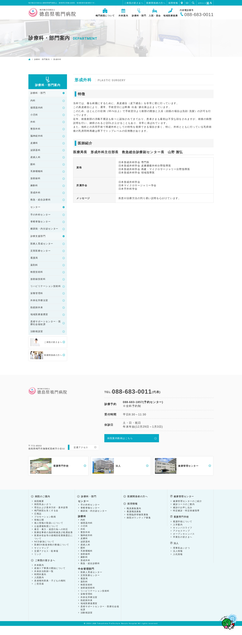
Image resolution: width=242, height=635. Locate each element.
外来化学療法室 (39, 309)
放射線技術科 (38, 284)
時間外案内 (40, 582)
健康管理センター (184, 506)
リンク (38, 563)
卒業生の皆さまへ (182, 545)
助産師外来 (37, 316)
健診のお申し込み (182, 516)
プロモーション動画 (45, 526)
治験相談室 (37, 341)
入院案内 (39, 585)
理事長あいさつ (181, 555)
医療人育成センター (42, 248)
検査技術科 (37, 277)
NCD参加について (44, 550)
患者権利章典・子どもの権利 (50, 588)
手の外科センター (41, 218)
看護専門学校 (181, 525)
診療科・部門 (139, 13)
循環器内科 (37, 108)
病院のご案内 (42, 506)
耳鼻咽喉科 (37, 173)
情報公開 (39, 529)
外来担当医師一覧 (44, 579)
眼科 (33, 166)
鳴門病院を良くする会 (46, 519)
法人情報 (178, 558)
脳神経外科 (37, 137)
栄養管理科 (37, 302)
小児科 (34, 115)
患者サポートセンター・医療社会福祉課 (45, 333)
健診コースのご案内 (184, 513)
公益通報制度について (46, 535)
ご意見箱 (39, 592)
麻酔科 (34, 188)
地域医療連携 (170, 13)
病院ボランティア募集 (139, 525)
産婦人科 (35, 159)
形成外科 (35, 195)
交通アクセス (81, 457)
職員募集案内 (134, 516)
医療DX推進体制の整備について (51, 554)
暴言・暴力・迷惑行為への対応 (51, 538)
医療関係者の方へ (156, 3)
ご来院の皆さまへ (134, 3)
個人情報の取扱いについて (48, 532)
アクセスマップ (181, 539)
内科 (33, 101)
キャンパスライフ (182, 535)
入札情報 (178, 561)
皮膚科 (34, 144)
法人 (175, 550)
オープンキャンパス (184, 542)
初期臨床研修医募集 (137, 522)
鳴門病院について (105, 13)
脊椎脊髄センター (41, 225)
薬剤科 (34, 270)
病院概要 (39, 510)
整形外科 (35, 130)
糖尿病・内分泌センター (45, 232)
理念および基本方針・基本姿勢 (51, 516)
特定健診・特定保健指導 (186, 519)
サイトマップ (41, 557)
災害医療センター (41, 255)
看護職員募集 (134, 519)
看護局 (34, 262)
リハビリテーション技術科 (45, 293)
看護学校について (182, 529)
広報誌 (38, 522)
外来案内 (123, 13)
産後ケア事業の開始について (50, 576)
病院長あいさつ (42, 513)
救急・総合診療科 (41, 203)
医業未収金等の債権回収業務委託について (53, 546)
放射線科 (35, 181)
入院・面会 (155, 13)
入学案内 (178, 532)
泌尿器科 (35, 152)
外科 (33, 123)
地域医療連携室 (39, 324)
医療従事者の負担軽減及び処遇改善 (53, 541)
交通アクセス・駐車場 (46, 560)
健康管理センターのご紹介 (187, 510)
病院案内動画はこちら (120, 448)
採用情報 (173, 3)
